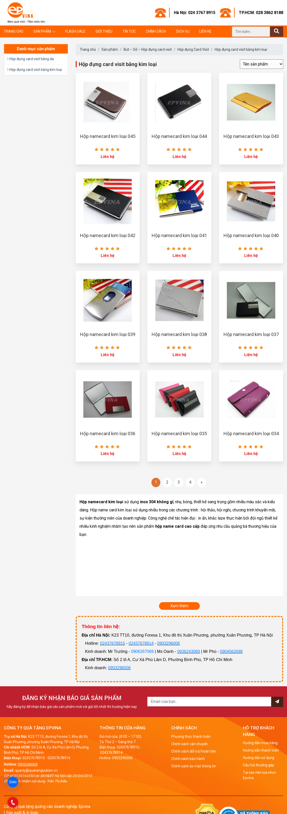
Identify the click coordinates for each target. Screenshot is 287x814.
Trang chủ (13, 31)
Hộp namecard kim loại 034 (251, 433)
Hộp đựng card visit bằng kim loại (241, 49)
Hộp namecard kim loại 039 (107, 334)
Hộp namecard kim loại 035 (179, 433)
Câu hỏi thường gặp (258, 765)
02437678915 (112, 643)
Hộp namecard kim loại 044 (179, 136)
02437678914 (141, 643)
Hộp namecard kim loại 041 (179, 235)
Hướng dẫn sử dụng (258, 758)
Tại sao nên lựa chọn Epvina (259, 775)
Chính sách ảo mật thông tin (193, 766)
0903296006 (168, 643)
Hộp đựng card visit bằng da (30, 59)
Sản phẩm (42, 31)
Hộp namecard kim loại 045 (107, 136)
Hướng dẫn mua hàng (260, 743)
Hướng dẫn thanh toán (261, 750)
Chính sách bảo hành (188, 759)
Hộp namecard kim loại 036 (107, 433)
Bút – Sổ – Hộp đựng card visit (148, 49)
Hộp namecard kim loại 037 (251, 334)
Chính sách (156, 31)
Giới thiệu (104, 31)
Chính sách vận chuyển (189, 744)
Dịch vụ (182, 31)
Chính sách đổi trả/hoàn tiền (193, 751)
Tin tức (129, 31)
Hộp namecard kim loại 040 (251, 235)
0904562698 (231, 651)
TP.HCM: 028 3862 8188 (261, 12)
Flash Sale (75, 31)
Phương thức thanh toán (191, 736)
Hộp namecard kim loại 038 (179, 334)
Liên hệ (205, 31)
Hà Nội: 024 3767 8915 (194, 12)
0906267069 (142, 651)
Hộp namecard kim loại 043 (251, 136)
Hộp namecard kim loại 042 (107, 235)
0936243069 (188, 651)
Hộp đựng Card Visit (193, 49)
